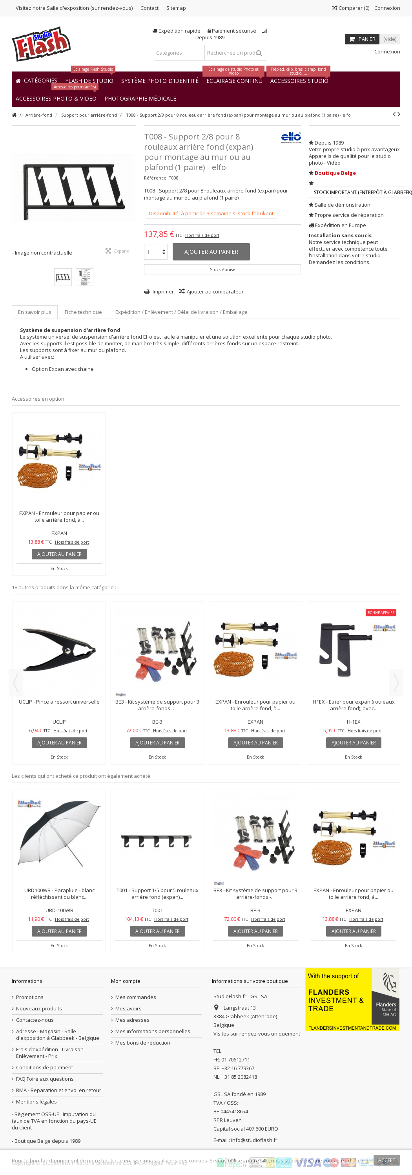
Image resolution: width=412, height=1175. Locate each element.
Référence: (156, 178)
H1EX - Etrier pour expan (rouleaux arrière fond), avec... (354, 705)
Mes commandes (135, 997)
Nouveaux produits (39, 1008)
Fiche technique (83, 311)
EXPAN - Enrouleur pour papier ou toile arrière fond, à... (59, 516)
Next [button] (396, 683)
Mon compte (125, 980)
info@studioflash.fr (254, 1140)
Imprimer (162, 291)
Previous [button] (16, 683)
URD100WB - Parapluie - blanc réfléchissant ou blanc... (59, 893)
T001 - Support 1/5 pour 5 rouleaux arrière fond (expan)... (158, 893)
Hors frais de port (202, 235)
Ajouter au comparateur (215, 291)
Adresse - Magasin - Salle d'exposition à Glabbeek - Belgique (57, 1034)
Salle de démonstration (342, 204)
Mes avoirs (128, 1008)
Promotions (30, 997)
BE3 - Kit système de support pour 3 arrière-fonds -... (157, 705)
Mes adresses (132, 1020)
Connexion (386, 7)
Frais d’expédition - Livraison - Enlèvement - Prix (51, 1053)
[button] (140, 98)
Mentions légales (36, 1101)
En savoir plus (34, 311)
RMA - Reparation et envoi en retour (58, 1090)
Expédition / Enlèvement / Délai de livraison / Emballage (181, 311)
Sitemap (176, 7)
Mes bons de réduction (142, 1042)
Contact (149, 7)
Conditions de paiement (44, 1067)
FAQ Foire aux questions (45, 1079)
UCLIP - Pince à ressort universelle (59, 701)
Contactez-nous (35, 1020)
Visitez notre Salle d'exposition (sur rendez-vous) (74, 7)
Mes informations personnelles (152, 1031)
